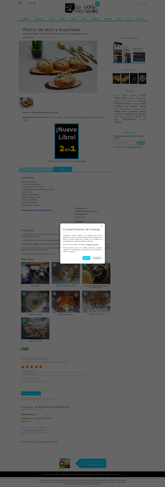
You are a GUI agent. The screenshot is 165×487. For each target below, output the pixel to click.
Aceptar (86, 258)
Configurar (97, 258)
